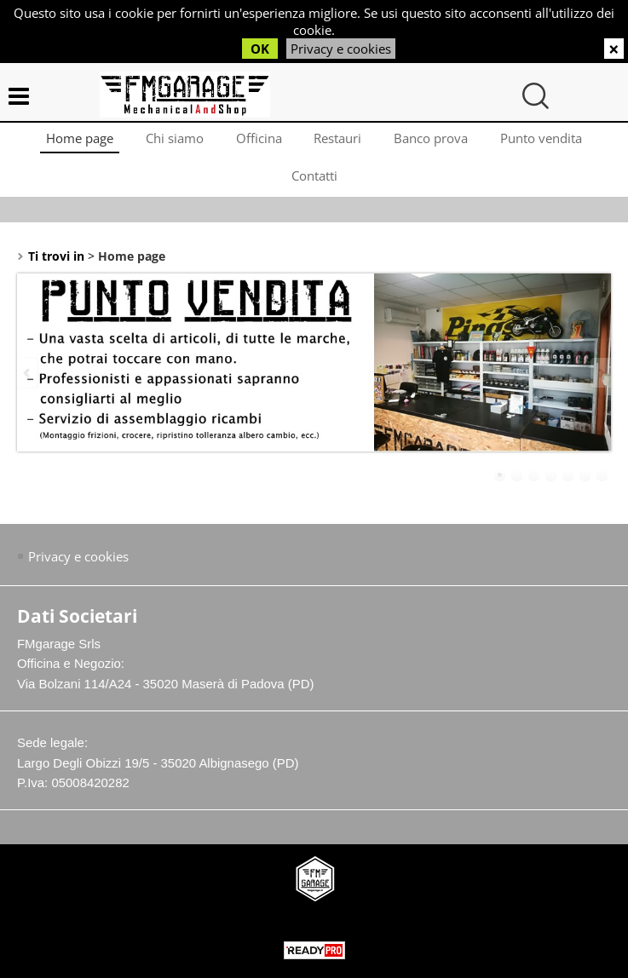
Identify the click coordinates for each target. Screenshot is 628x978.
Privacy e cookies (341, 48)
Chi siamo (172, 140)
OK (260, 48)
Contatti (314, 182)
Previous (28, 383)
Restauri (339, 140)
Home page (75, 140)
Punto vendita (546, 140)
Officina (258, 140)
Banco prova (434, 140)
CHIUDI (614, 48)
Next (600, 383)
